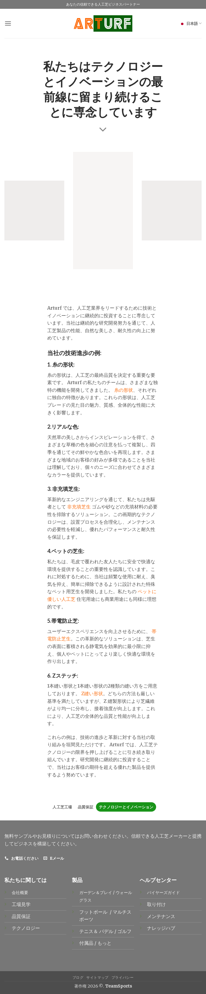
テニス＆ (89, 931)
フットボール (94, 912)
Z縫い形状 (92, 693)
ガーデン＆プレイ (95, 892)
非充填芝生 (79, 507)
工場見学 (21, 904)
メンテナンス (161, 916)
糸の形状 (123, 390)
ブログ (78, 977)
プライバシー (123, 977)
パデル (106, 931)
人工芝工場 (62, 807)
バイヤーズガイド (163, 892)
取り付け (156, 904)
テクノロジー (26, 928)
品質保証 (85, 807)
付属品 (86, 943)
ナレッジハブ (161, 928)
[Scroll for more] (103, 129)
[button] (7, 23)
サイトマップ (97, 977)
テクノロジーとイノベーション (126, 807)
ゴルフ (125, 931)
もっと (104, 943)
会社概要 (20, 892)
